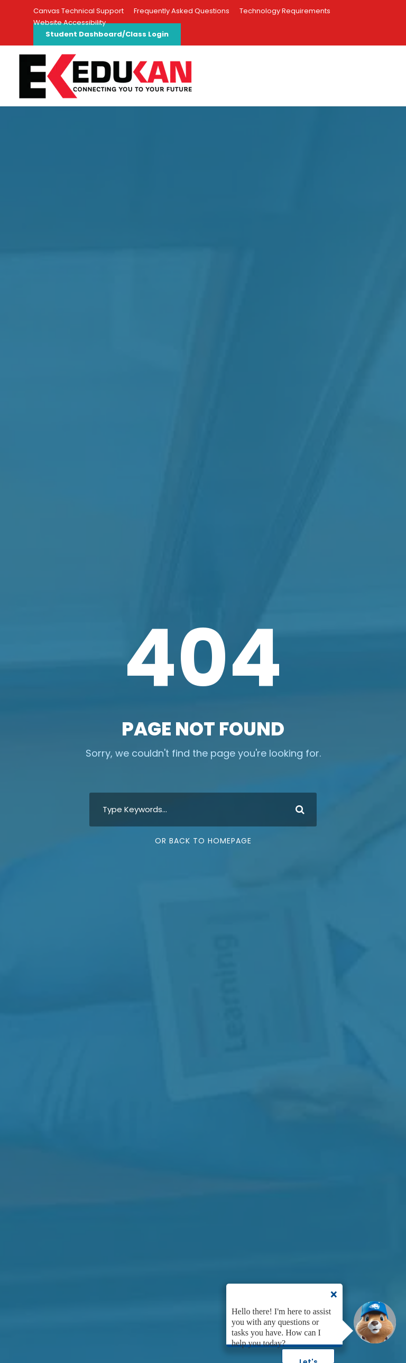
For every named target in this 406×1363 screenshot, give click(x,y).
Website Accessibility (69, 22)
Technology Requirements (284, 11)
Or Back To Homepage (203, 840)
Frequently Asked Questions (181, 11)
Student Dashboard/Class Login (107, 34)
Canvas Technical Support (78, 11)
